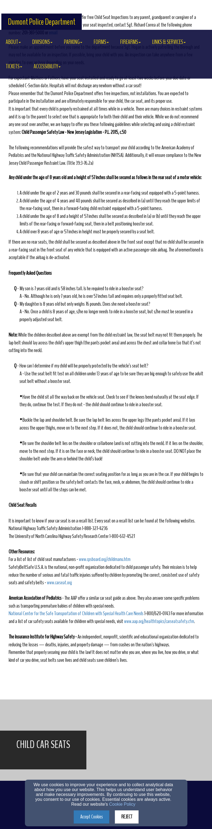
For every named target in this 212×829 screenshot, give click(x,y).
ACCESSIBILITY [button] (47, 66)
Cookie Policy (122, 804)
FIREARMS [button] (130, 42)
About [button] (13, 42)
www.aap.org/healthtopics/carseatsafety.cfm (159, 621)
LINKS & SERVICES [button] (169, 42)
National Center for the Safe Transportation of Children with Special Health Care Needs (76, 613)
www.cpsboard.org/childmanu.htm (105, 559)
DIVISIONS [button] (42, 42)
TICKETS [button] (14, 66)
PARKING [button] (73, 42)
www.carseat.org (59, 582)
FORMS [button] (101, 42)
